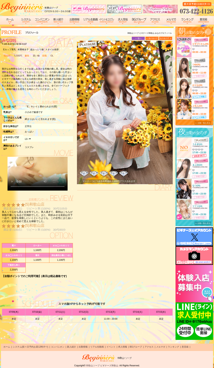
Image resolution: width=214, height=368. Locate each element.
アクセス (149, 346)
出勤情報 (83, 346)
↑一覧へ (138, 38)
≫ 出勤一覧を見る (203, 123)
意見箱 (185, 346)
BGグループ (136, 346)
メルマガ (160, 346)
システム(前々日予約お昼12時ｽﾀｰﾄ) (30, 346)
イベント (110, 346)
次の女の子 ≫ (166, 38)
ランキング (173, 346)
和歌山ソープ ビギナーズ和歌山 (102, 365)
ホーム (6, 346)
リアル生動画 (97, 346)
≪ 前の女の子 (152, 38)
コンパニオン (57, 346)
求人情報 (122, 346)
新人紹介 (71, 346)
